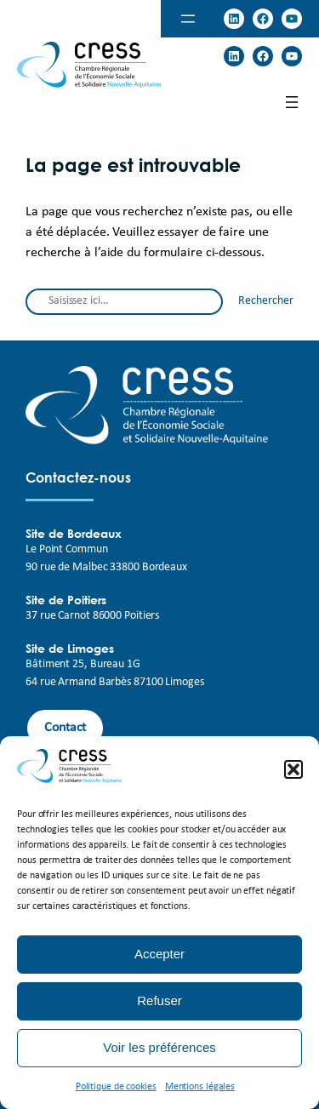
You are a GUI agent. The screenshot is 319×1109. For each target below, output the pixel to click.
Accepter (159, 953)
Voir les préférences (159, 1047)
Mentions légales (200, 1087)
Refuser (159, 1000)
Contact (65, 728)
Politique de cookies (116, 1087)
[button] (293, 769)
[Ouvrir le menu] (188, 19)
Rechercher (265, 300)
